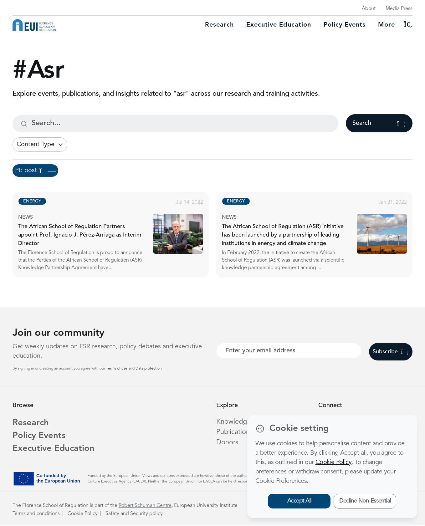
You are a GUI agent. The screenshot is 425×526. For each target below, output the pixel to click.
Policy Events (345, 25)
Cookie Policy (83, 514)
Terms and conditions (36, 514)
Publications (234, 432)
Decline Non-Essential (365, 501)
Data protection (149, 368)
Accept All (299, 501)
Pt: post (35, 170)
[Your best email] (288, 351)
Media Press (399, 8)
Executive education (278, 25)
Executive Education (54, 449)
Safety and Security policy (134, 514)
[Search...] (175, 123)
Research (219, 25)
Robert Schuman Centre (145, 506)
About (369, 8)
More (386, 25)
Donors (227, 442)
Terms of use (117, 368)
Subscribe (391, 352)
